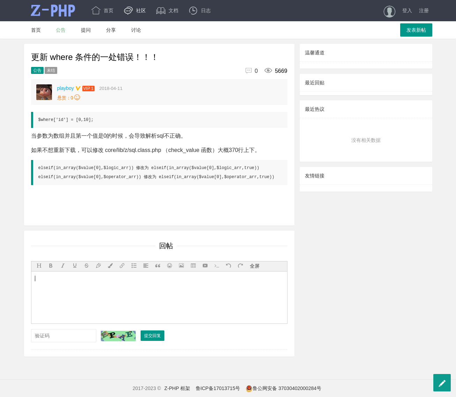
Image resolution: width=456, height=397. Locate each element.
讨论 (136, 30)
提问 (86, 30)
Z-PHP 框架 (177, 388)
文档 (167, 10)
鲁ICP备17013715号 (218, 388)
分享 (111, 30)
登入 (407, 10)
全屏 (255, 266)
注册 (424, 10)
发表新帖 (416, 30)
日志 (200, 10)
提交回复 (152, 335)
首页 (102, 10)
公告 (61, 30)
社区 (135, 10)
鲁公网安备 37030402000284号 (283, 388)
